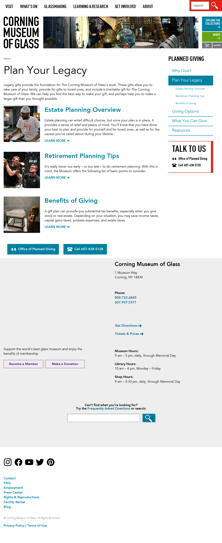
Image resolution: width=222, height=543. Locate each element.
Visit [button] (9, 7)
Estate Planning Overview (83, 110)
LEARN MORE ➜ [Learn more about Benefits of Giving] (57, 227)
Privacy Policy (14, 525)
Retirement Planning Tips (82, 156)
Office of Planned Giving (33, 249)
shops (216, 35)
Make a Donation (65, 364)
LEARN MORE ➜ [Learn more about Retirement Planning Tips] (57, 177)
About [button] (148, 7)
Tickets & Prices (127, 334)
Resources (181, 131)
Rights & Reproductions (21, 497)
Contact (10, 478)
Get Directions (126, 325)
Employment (13, 488)
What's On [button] (28, 7)
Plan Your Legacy (187, 81)
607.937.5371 (126, 302)
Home (7, 59)
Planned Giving (186, 59)
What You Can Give (189, 121)
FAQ (7, 483)
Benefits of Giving (71, 201)
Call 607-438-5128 (85, 249)
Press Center (13, 492)
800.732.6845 (126, 297)
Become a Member (23, 364)
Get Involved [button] (125, 7)
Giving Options (185, 112)
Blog (7, 507)
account (217, 45)
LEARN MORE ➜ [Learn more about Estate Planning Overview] (57, 141)
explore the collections (212, 22)
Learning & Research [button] (90, 7)
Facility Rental (14, 502)
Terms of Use (37, 525)
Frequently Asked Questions (108, 408)
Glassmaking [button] (55, 7)
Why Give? (181, 71)
